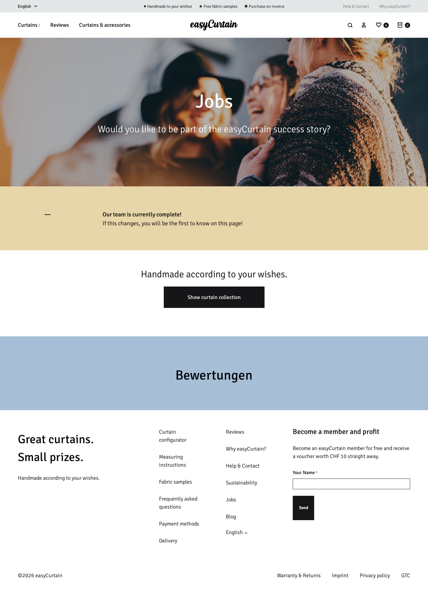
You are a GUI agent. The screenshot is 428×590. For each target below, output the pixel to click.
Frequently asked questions (178, 502)
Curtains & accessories (104, 25)
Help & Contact (356, 6)
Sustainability (241, 482)
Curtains (29, 25)
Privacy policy (375, 575)
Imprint (340, 575)
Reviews (59, 25)
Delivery (168, 540)
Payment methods (179, 523)
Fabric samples (175, 482)
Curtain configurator (172, 436)
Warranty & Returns (299, 575)
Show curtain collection (214, 297)
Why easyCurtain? (394, 6)
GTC (405, 575)
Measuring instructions (172, 461)
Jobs (231, 499)
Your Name (305, 473)
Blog (231, 516)
